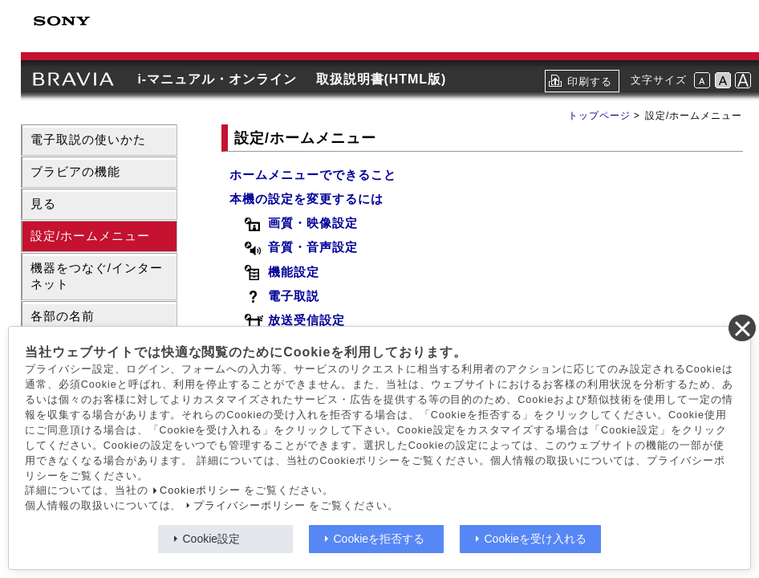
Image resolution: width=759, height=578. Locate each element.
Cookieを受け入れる (536, 538)
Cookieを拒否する (379, 538)
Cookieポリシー (200, 490)
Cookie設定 (212, 538)
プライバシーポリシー (249, 505)
